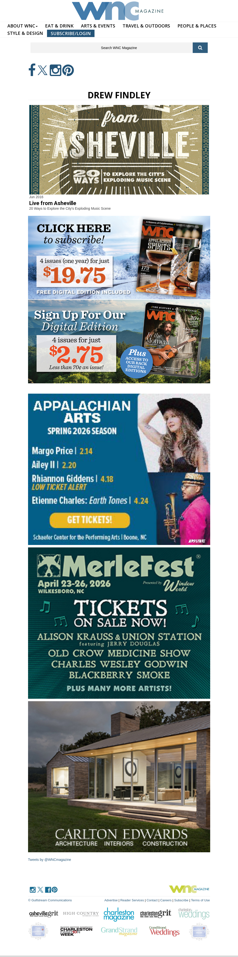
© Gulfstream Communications (50, 900)
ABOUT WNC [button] (22, 26)
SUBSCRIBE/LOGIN (71, 33)
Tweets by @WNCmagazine (49, 860)
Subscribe (181, 900)
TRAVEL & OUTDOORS (146, 26)
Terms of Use (200, 900)
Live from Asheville (52, 203)
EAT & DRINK (59, 26)
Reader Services (132, 900)
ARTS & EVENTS (98, 26)
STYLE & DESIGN (25, 33)
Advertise (111, 900)
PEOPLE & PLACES (196, 26)
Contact (152, 900)
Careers (166, 900)
